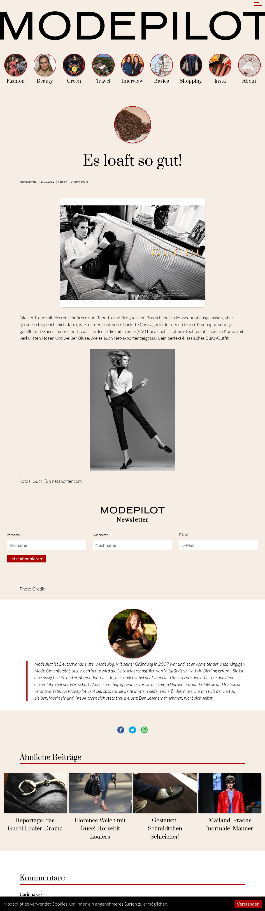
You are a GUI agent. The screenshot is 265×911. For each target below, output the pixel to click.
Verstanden (248, 903)
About (249, 69)
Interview (132, 69)
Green (74, 69)
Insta (220, 69)
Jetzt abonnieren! (26, 558)
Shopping (191, 69)
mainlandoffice (28, 181)
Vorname (13, 535)
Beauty (45, 69)
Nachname (100, 535)
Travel (103, 69)
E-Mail (184, 535)
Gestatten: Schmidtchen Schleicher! (165, 829)
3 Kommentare (79, 181)
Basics (161, 69)
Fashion (15, 69)
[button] (120, 730)
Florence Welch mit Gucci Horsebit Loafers (100, 829)
